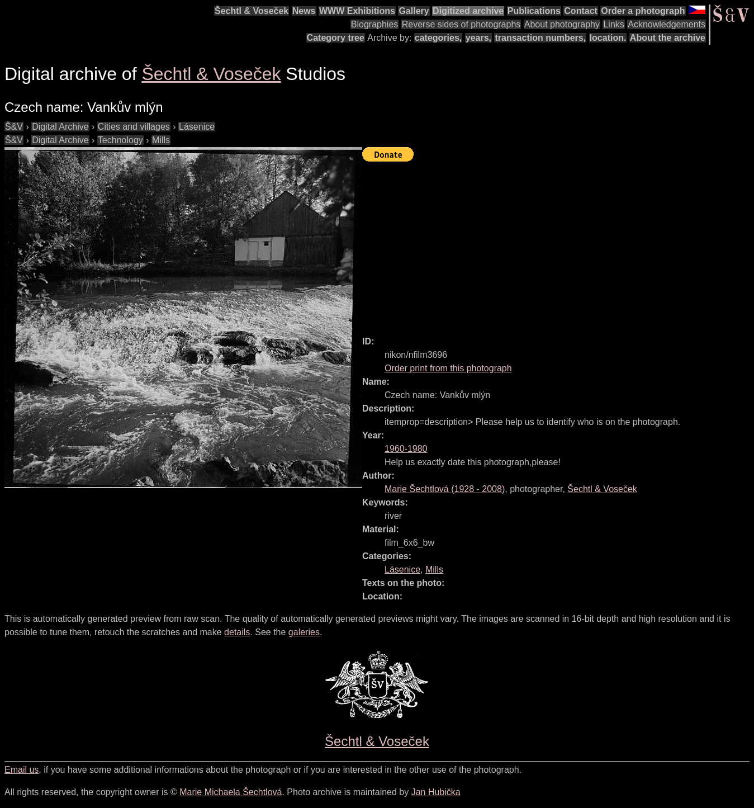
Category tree (335, 37)
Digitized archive (468, 11)
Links (613, 24)
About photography (562, 24)
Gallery (414, 11)
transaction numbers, (540, 37)
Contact (580, 11)
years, (478, 37)
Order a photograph (643, 11)
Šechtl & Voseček (251, 11)
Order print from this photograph (448, 368)
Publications (534, 11)
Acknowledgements (666, 24)
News (304, 11)
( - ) (445, 489)
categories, (438, 37)
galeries (304, 632)
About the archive (667, 37)
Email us (21, 769)
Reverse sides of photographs (461, 24)
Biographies (375, 24)
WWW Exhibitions (357, 11)
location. (608, 37)
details (237, 632)
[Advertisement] (558, 244)
